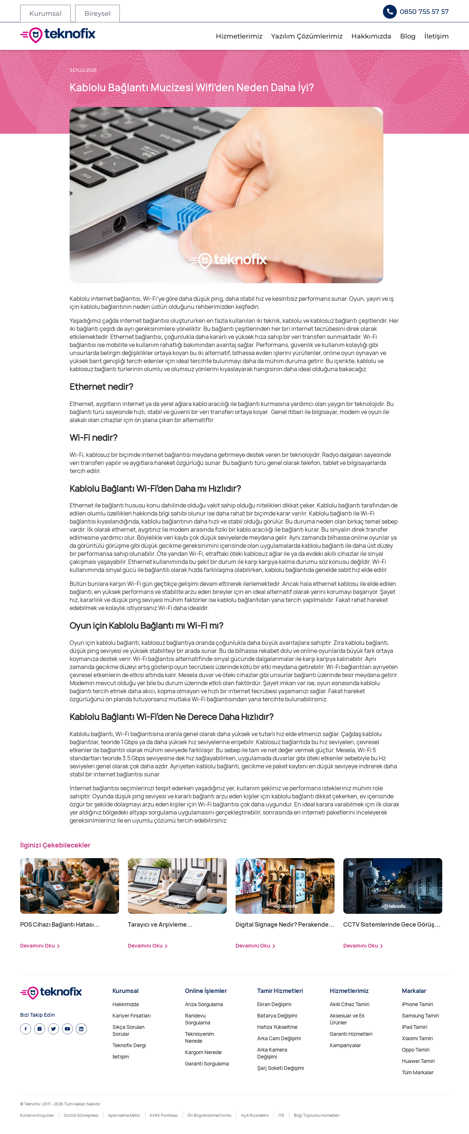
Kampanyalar (345, 1045)
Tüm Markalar (417, 1072)
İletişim (436, 36)
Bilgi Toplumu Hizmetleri (317, 1115)
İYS (281, 1115)
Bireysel (97, 14)
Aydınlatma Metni (124, 1115)
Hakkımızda (371, 36)
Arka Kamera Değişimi (272, 1053)
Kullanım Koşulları (37, 1115)
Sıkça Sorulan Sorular (128, 1030)
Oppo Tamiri (415, 1049)
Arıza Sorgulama (204, 1004)
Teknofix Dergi (129, 1045)
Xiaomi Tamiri (417, 1038)
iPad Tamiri (414, 1026)
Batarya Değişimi (277, 1015)
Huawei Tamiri (418, 1060)
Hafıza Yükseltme (277, 1026)
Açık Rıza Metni (255, 1115)
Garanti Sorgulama (207, 1063)
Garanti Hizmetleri (351, 1033)
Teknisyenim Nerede (199, 1037)
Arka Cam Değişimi (279, 1038)
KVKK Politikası (164, 1115)
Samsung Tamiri (420, 1015)
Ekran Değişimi (274, 1004)
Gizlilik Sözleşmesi (81, 1115)
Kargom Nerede (203, 1052)
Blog (408, 36)
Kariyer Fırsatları (131, 1015)
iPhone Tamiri (417, 1004)
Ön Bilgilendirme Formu (210, 1115)
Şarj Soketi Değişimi (280, 1067)
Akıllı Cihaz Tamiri (349, 1004)
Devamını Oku (37, 945)
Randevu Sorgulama (197, 1019)
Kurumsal (45, 14)
